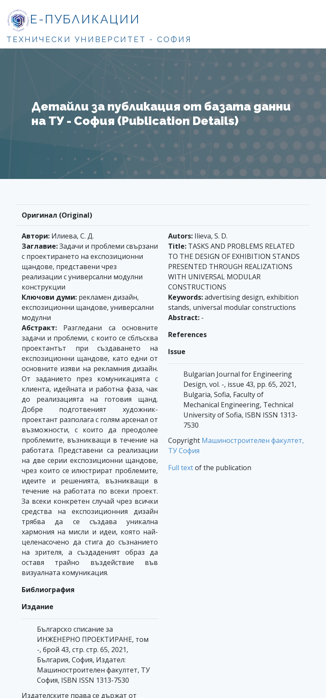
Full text (180, 467)
